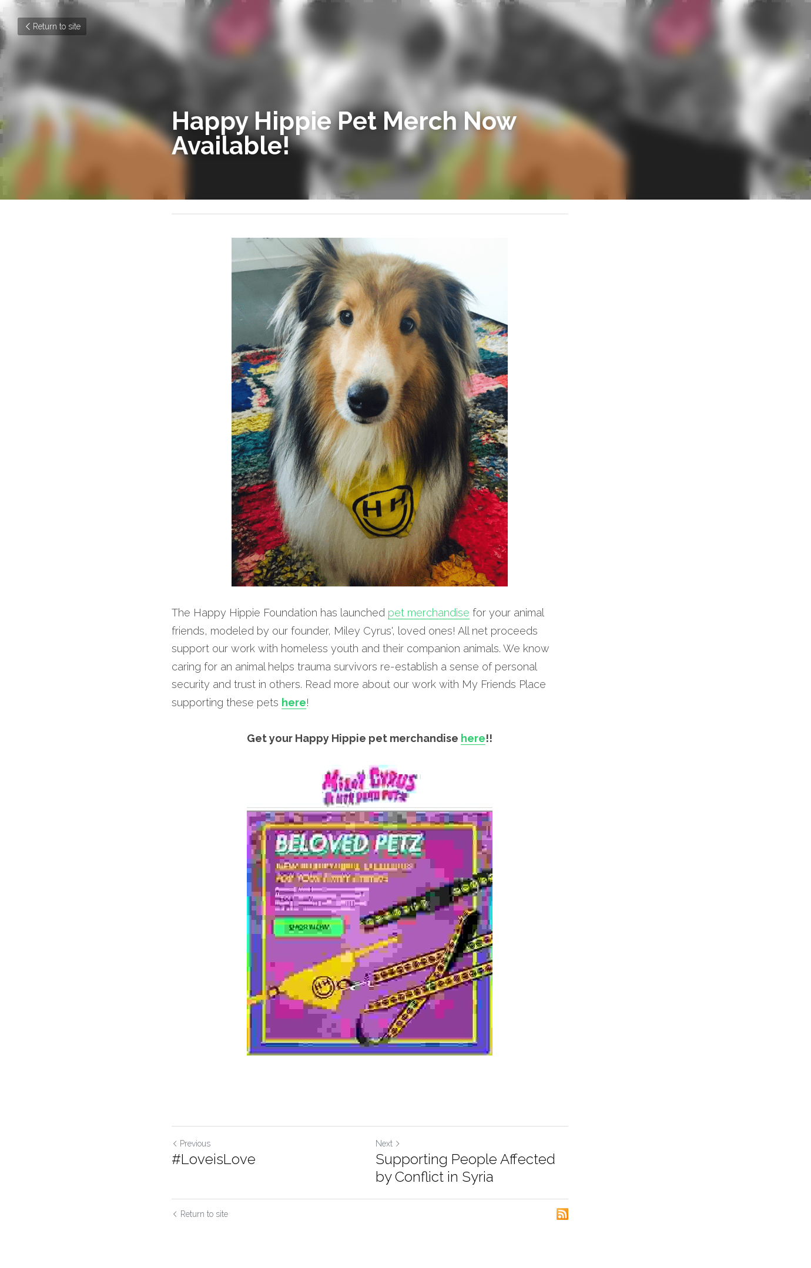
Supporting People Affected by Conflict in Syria (511, 1150)
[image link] (405, 412)
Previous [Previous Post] (191, 1126)
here (362, 684)
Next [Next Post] (424, 1126)
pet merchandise (429, 612)
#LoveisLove (214, 1141)
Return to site (52, 26)
